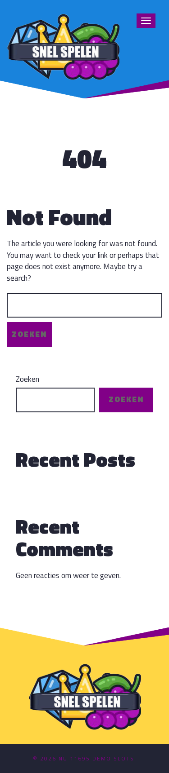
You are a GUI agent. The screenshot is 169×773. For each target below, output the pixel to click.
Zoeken (27, 379)
